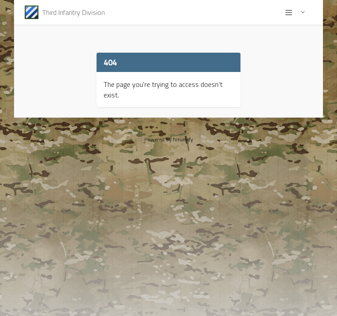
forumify (183, 139)
